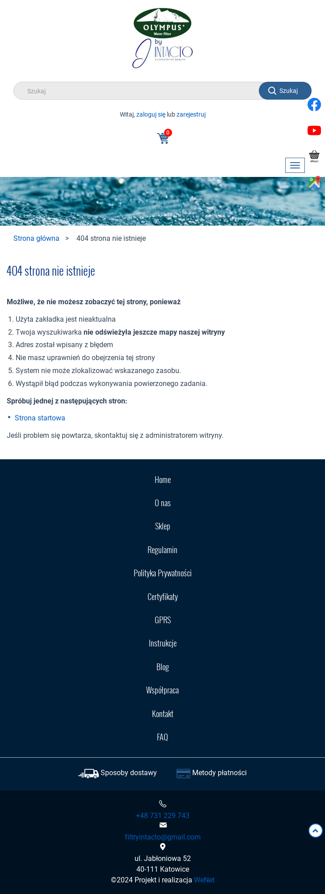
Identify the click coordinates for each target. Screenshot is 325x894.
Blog (162, 666)
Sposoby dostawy (129, 772)
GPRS (163, 619)
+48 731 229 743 (163, 815)
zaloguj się (150, 114)
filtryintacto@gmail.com (163, 837)
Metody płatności (219, 772)
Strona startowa (40, 418)
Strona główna (36, 238)
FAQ (162, 737)
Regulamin (162, 549)
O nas (163, 502)
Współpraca (162, 690)
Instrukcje (163, 643)
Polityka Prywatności (163, 573)
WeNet (204, 880)
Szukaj (288, 90)
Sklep (162, 526)
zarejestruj (191, 114)
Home (163, 479)
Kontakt (162, 713)
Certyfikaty (163, 596)
